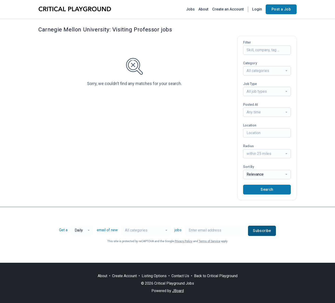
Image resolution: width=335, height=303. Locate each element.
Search (267, 189)
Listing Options (154, 276)
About (203, 9)
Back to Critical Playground (216, 276)
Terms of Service (209, 241)
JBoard (178, 291)
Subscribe (262, 230)
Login (257, 9)
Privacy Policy (183, 241)
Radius (248, 146)
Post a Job (281, 9)
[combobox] (267, 70)
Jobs (190, 9)
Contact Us (180, 276)
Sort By (248, 167)
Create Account (124, 276)
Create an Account (228, 9)
